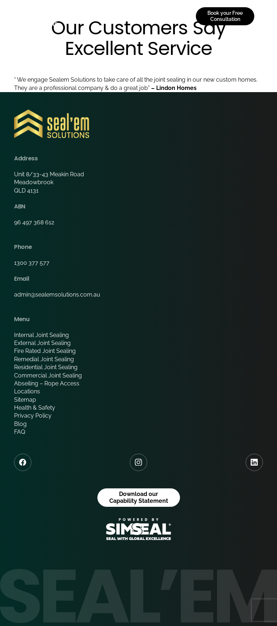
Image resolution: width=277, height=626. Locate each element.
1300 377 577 (31, 262)
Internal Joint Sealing (41, 335)
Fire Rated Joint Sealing (45, 350)
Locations (27, 391)
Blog (20, 423)
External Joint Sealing (42, 343)
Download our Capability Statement (138, 497)
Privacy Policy (33, 415)
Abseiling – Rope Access (46, 383)
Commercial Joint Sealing (48, 375)
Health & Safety (34, 407)
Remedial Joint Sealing (44, 359)
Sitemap (25, 399)
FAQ (19, 431)
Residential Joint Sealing (46, 367)
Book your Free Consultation (225, 16)
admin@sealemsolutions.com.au (57, 294)
